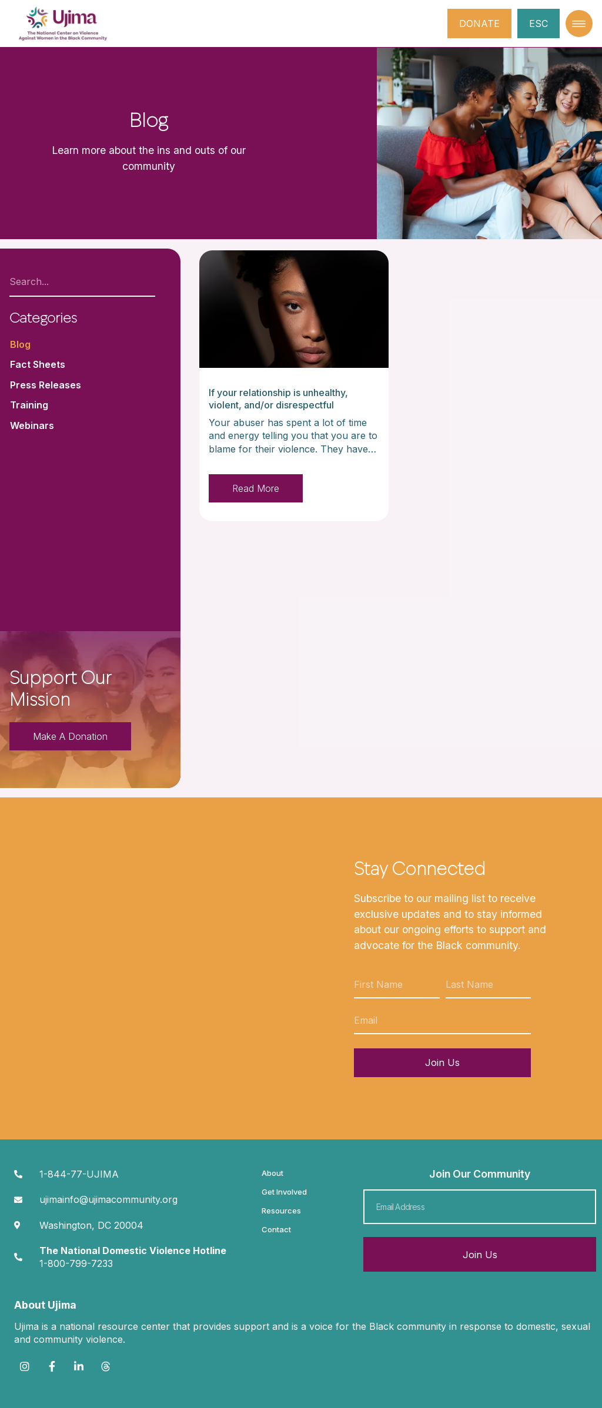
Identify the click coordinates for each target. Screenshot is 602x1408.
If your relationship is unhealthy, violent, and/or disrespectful (278, 399)
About (272, 1173)
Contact (276, 1229)
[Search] (129, 281)
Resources (281, 1210)
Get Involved (284, 1191)
